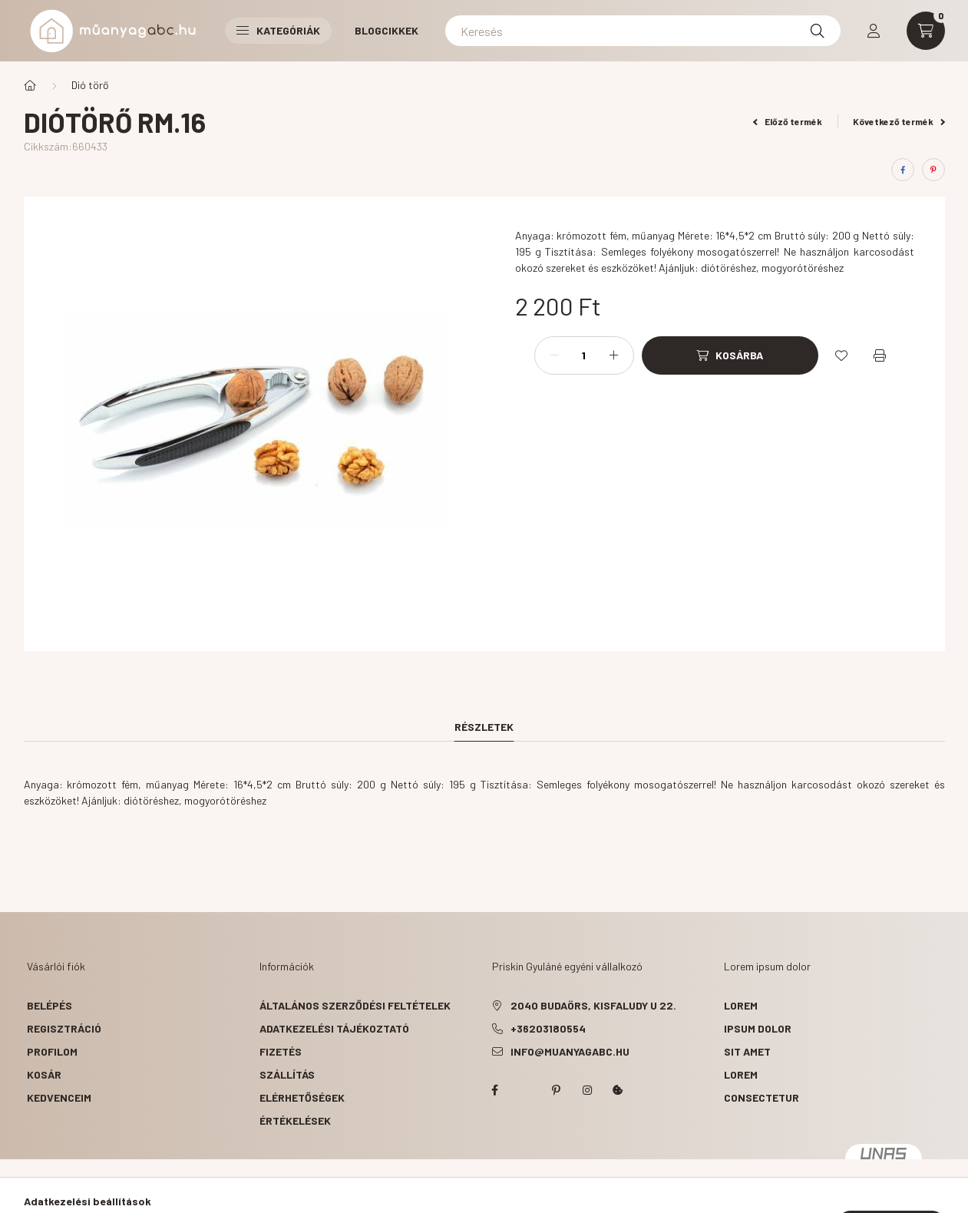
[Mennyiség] (584, 355)
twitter (525, 1090)
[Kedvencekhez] (841, 355)
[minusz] (554, 355)
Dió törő (90, 84)
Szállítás (287, 1074)
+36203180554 (548, 1028)
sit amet (747, 1051)
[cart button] (926, 31)
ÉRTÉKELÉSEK (295, 1120)
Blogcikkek (386, 30)
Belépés (49, 1005)
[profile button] (873, 31)
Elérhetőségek (302, 1097)
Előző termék (787, 121)
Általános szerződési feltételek (355, 1005)
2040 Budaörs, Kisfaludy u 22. (593, 1005)
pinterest (556, 1090)
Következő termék (899, 121)
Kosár (44, 1074)
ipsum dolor (757, 1028)
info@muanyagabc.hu (569, 1051)
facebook (495, 1090)
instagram (587, 1090)
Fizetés (280, 1051)
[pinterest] (933, 169)
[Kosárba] (730, 355)
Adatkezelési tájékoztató (334, 1028)
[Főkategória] (30, 85)
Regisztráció (64, 1028)
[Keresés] (643, 30)
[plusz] (614, 355)
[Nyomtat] (879, 355)
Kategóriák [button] (278, 30)
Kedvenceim (59, 1097)
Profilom (52, 1051)
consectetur (761, 1097)
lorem (741, 1005)
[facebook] (902, 169)
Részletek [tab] (484, 726)
